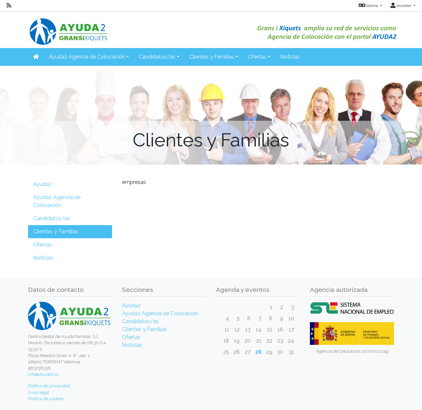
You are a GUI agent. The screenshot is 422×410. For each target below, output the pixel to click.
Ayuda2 (42, 184)
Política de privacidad (49, 385)
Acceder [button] (401, 5)
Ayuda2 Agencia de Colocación (56, 201)
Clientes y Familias (55, 231)
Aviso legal (38, 392)
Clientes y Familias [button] (211, 57)
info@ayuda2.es (43, 374)
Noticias (290, 57)
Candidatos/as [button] (157, 57)
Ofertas (42, 245)
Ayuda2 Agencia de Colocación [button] (87, 57)
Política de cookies (46, 398)
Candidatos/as (51, 218)
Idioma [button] (369, 5)
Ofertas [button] (257, 57)
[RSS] (9, 5)
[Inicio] (67, 28)
